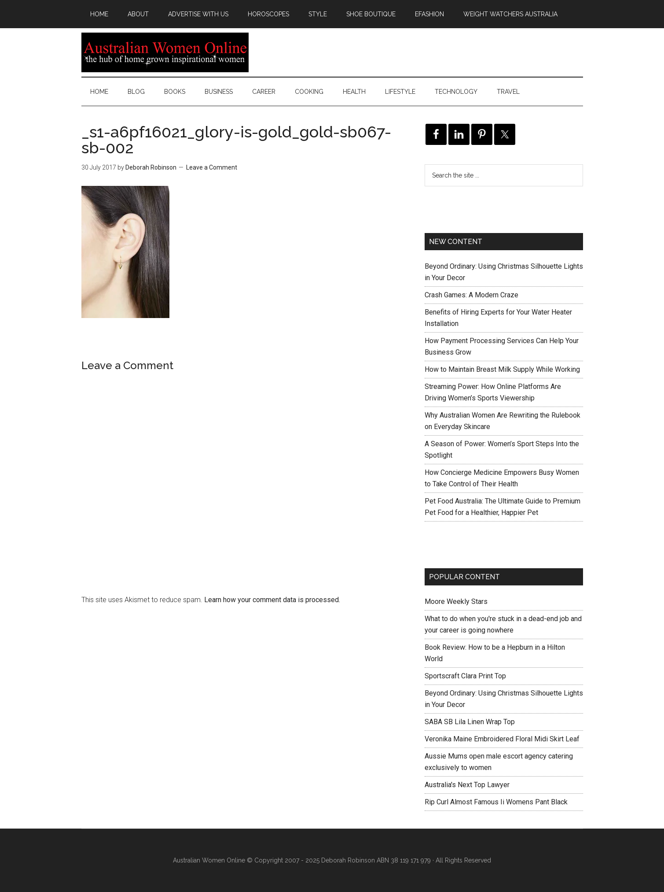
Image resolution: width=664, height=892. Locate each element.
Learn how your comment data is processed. (272, 600)
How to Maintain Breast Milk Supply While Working (502, 369)
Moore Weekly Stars (456, 601)
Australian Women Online (165, 52)
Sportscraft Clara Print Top (465, 676)
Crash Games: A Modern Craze (471, 295)
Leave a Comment (211, 167)
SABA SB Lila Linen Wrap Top (470, 722)
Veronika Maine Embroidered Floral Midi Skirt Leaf (502, 739)
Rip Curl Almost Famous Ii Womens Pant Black (496, 802)
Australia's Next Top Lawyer (467, 785)
